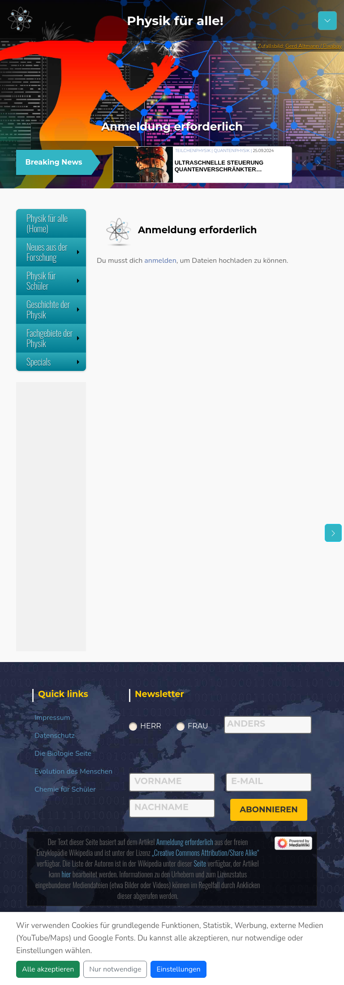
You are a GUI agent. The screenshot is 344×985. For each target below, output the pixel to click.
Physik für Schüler (54, 280)
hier (66, 874)
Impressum (52, 718)
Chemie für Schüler (65, 789)
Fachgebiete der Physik (54, 338)
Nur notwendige (115, 969)
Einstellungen (178, 969)
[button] (304, 163)
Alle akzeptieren (48, 969)
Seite (200, 863)
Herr (150, 726)
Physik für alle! (175, 20)
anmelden (160, 261)
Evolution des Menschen (73, 771)
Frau (198, 726)
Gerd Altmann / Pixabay (313, 46)
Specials (54, 361)
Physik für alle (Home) (47, 223)
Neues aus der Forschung (54, 252)
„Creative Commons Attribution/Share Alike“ (205, 852)
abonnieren (269, 810)
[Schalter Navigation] (327, 20)
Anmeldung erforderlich (184, 842)
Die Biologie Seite (62, 753)
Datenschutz (54, 736)
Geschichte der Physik (54, 309)
